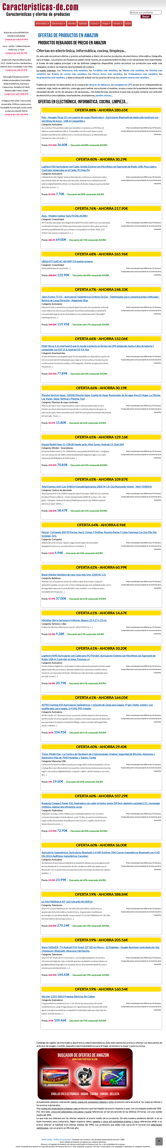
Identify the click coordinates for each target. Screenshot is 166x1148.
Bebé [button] (128, 23)
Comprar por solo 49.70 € (16, 53)
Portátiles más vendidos (105, 70)
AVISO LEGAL (47, 1140)
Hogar (106, 23)
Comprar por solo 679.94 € (16, 39)
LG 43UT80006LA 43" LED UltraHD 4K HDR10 (67, 901)
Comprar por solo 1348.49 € (16, 94)
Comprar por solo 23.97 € (16, 70)
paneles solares (103, 95)
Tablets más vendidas (133, 70)
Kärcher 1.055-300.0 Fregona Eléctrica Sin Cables (68, 996)
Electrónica (58, 23)
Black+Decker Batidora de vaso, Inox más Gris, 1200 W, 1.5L (74, 574)
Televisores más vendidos (74, 70)
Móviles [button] (72, 23)
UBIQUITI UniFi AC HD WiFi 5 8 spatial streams (67, 261)
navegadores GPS (123, 84)
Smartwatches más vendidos (50, 77)
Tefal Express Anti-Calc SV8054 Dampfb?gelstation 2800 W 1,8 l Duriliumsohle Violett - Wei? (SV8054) (97, 486)
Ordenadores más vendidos (142, 74)
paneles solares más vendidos (134, 77)
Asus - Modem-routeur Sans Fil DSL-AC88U (65, 215)
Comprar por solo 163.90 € (16, 114)
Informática (42, 23)
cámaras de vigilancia (99, 84)
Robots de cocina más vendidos (69, 74)
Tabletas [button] (83, 23)
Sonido (117, 23)
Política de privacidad (62, 1140)
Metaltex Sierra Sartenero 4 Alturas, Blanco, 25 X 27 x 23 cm (74, 620)
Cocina (94, 23)
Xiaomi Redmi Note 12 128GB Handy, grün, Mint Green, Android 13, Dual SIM (83, 444)
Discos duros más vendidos (107, 74)
